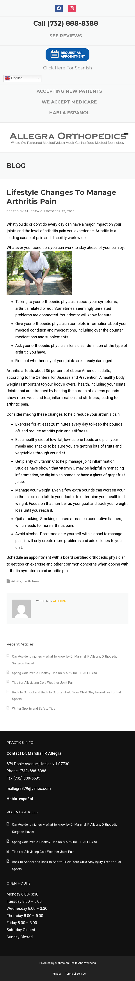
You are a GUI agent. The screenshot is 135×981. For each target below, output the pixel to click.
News (35, 581)
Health (27, 581)
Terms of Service (75, 973)
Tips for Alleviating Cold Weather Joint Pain (43, 683)
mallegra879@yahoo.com (29, 788)
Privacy (57, 973)
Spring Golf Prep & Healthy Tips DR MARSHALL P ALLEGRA (54, 673)
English (14, 78)
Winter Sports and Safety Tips (33, 709)
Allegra (32, 211)
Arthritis (16, 581)
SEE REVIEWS (66, 35)
